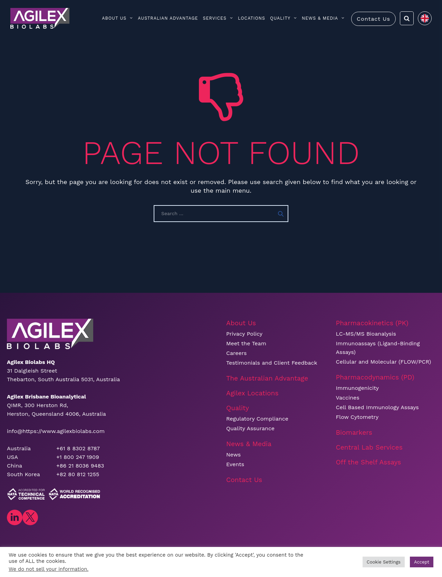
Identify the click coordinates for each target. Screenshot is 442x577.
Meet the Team (246, 343)
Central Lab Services (369, 447)
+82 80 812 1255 (77, 474)
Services (218, 18)
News (233, 454)
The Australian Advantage (267, 378)
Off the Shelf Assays (368, 462)
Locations (251, 18)
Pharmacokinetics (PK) (372, 323)
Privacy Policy (244, 333)
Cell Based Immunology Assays (377, 407)
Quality (283, 18)
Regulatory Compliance (257, 418)
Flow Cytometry (357, 417)
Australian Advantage (168, 18)
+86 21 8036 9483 (80, 465)
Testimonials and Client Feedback (271, 362)
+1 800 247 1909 (77, 457)
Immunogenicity (357, 388)
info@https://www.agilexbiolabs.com (56, 431)
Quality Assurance (250, 428)
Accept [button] (421, 562)
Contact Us (373, 19)
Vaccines (347, 397)
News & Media (323, 18)
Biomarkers (354, 432)
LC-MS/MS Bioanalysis (366, 333)
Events (235, 464)
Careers (236, 353)
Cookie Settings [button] (384, 562)
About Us (117, 18)
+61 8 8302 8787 (78, 448)
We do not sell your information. (48, 569)
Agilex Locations (252, 393)
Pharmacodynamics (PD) (375, 377)
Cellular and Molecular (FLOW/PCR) (383, 361)
